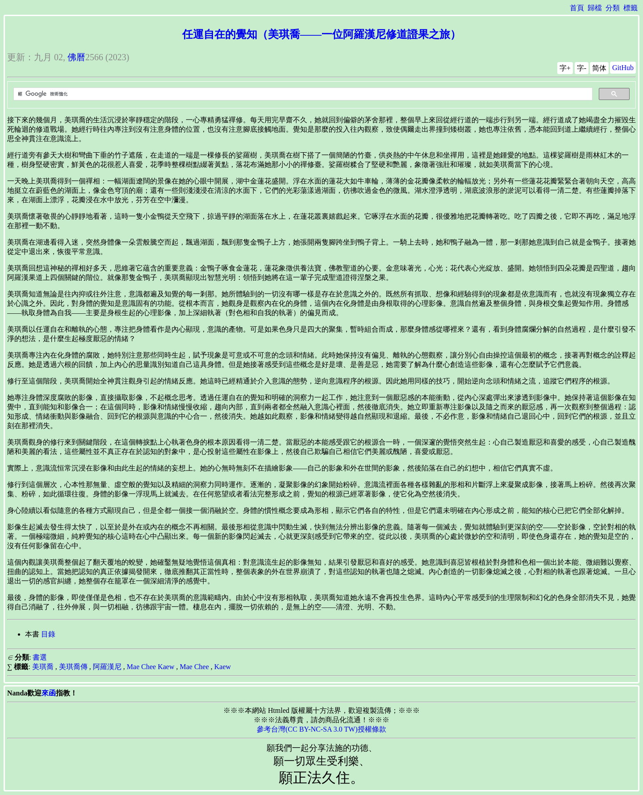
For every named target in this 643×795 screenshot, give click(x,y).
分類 (612, 8)
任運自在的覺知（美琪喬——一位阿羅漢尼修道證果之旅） (321, 34)
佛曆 (76, 57)
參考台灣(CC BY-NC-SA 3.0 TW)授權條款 (321, 729)
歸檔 (595, 8)
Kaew (222, 666)
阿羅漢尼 (107, 666)
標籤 (630, 8)
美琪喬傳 (73, 666)
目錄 (48, 634)
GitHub (623, 67)
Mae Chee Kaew (151, 666)
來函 (49, 693)
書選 (40, 657)
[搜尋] (302, 94)
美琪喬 (43, 666)
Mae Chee (194, 666)
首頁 (577, 8)
